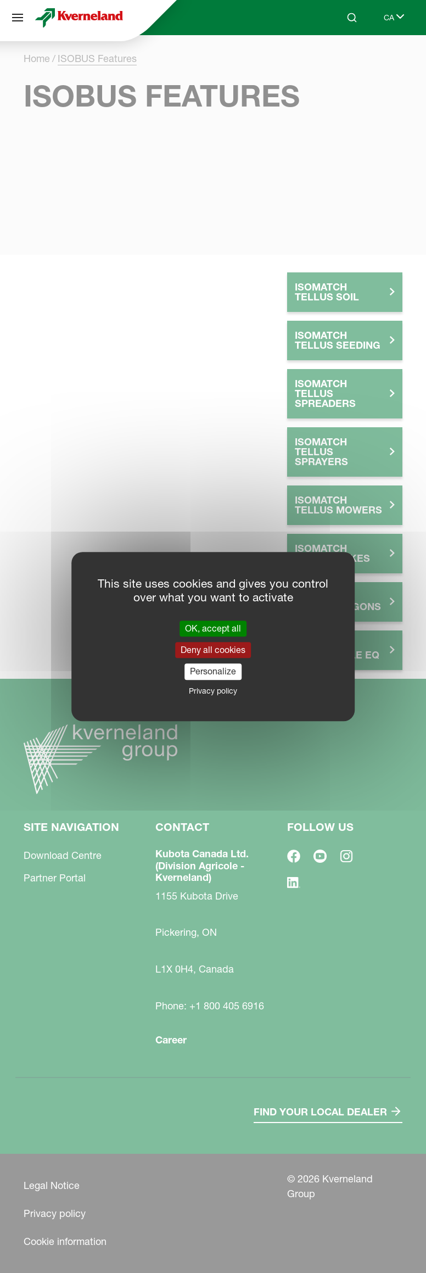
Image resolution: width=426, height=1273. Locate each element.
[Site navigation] (17, 17)
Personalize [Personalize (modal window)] (213, 671)
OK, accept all (213, 628)
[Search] (352, 17)
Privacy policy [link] (213, 691)
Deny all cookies (213, 649)
